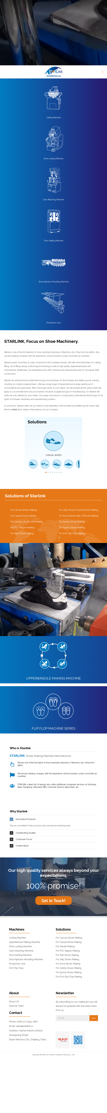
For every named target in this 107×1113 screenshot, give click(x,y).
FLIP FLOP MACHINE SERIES (53, 667)
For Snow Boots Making (68, 903)
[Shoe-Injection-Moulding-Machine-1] (53, 188)
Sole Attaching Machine (53, 138)
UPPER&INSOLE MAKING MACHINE (53, 617)
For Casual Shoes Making (23, 454)
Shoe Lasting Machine (53, 97)
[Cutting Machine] (53, 24)
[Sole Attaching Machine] (53, 106)
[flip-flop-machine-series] (53, 629)
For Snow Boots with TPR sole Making (78, 454)
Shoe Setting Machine (53, 179)
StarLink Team (16, 945)
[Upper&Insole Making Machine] (53, 579)
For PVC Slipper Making (22, 466)
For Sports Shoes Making (72, 466)
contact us (15, 348)
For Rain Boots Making (22, 472)
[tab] (53, 758)
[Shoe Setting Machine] (53, 147)
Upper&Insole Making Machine (24, 881)
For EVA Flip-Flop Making (72, 472)
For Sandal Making (65, 885)
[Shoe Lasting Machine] (53, 65)
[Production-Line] (53, 229)
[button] (41, 1)
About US (14, 941)
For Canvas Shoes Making (23, 448)
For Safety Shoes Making (72, 460)
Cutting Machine (53, 56)
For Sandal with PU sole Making (26, 460)
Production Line (53, 261)
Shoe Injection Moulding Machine (54, 220)
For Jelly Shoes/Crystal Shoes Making (78, 448)
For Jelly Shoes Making (67, 898)
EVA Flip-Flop (16, 907)
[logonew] (53, 6)
